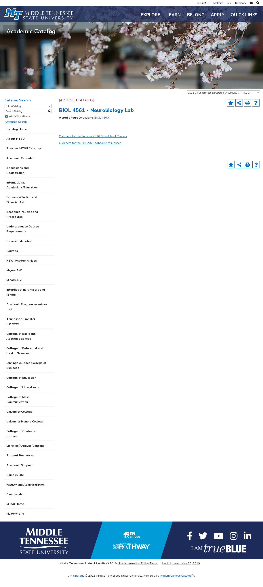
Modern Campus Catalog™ (177, 584)
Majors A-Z (14, 279)
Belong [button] (196, 15)
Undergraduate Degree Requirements (22, 237)
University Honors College (24, 430)
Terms (153, 572)
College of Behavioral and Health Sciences (24, 359)
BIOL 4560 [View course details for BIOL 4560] (101, 126)
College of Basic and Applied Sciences (21, 344)
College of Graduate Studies (21, 442)
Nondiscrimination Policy (133, 572)
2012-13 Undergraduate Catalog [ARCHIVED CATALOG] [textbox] (219, 101)
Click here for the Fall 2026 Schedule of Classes (90, 152)
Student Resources (20, 464)
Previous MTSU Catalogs (24, 157)
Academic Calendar (20, 167)
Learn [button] (173, 15)
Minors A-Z (14, 289)
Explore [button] (150, 15)
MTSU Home (15, 513)
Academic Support (19, 474)
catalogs (78, 584)
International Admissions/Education (22, 193)
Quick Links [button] (244, 15)
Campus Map (15, 503)
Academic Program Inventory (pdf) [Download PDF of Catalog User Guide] (26, 315)
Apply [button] (217, 15)
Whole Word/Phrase (19, 125)
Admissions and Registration (17, 179)
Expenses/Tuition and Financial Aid (21, 208)
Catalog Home (16, 138)
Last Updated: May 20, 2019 (181, 572)
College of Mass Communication (18, 408)
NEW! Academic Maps (21, 269)
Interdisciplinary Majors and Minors (25, 300)
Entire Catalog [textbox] (13, 115)
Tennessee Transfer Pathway (20, 330)
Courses (12, 260)
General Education (19, 250)
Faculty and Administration (25, 493)
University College (19, 420)
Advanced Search (16, 130)
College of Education (21, 386)
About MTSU (15, 148)
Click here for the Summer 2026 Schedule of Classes (93, 145)
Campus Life (15, 484)
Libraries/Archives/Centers (25, 455)
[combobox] (223, 101)
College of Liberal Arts (22, 396)
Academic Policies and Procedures (22, 223)
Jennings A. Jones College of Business (26, 374)
